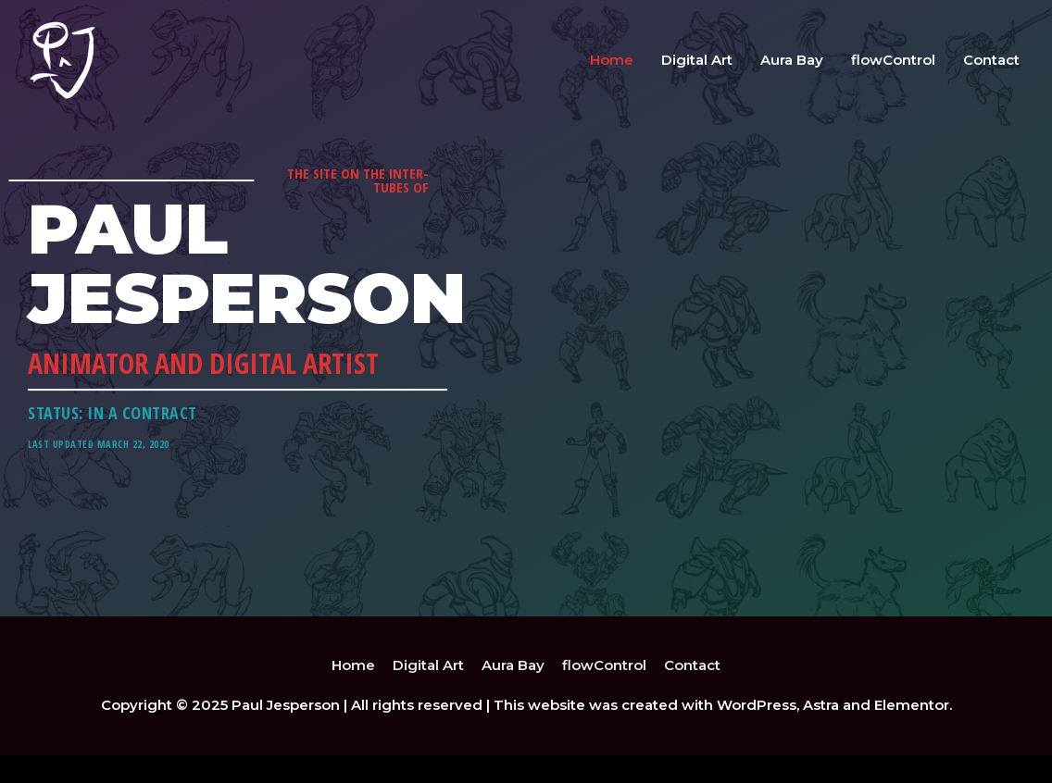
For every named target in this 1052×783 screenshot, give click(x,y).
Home (611, 59)
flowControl (893, 59)
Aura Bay (791, 59)
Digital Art (697, 59)
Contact (991, 59)
